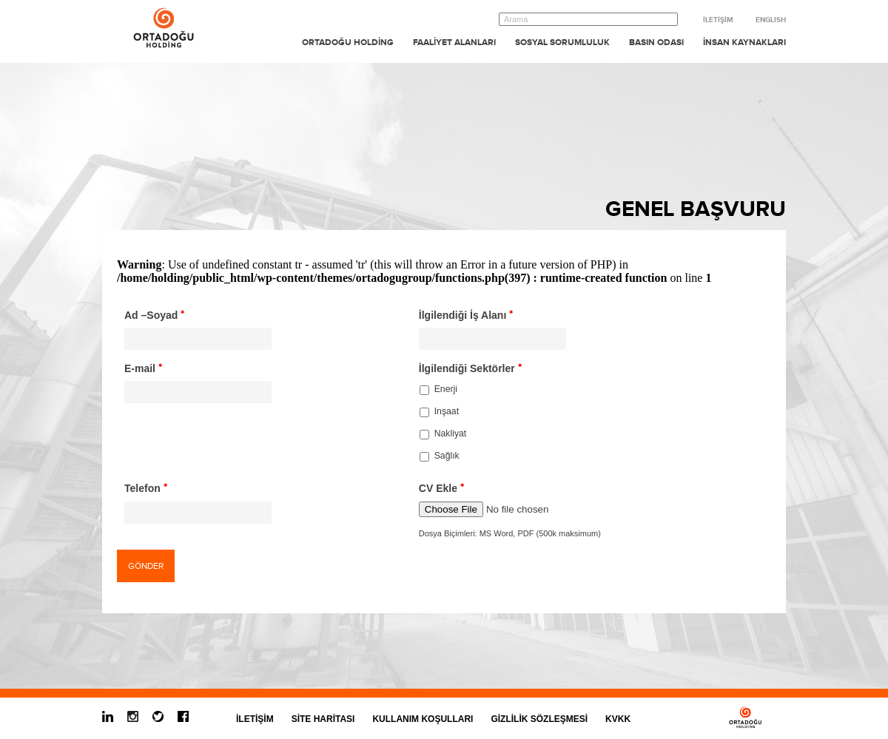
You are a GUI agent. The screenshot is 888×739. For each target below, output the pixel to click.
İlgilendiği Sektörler (470, 368)
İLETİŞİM (718, 20)
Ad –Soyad (154, 315)
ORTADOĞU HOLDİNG (348, 42)
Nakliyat (450, 433)
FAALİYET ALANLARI (454, 42)
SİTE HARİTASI (323, 719)
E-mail (143, 368)
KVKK (617, 719)
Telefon (145, 488)
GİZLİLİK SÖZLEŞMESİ (539, 719)
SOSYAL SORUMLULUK (562, 42)
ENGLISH (771, 20)
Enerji (445, 389)
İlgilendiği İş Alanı (466, 315)
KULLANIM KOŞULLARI (422, 719)
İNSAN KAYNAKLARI (744, 42)
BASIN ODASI (656, 42)
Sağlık (447, 456)
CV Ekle (441, 488)
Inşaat (446, 411)
